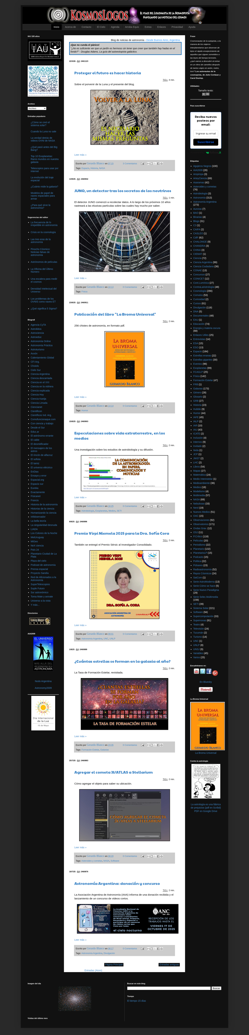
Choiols (35, 366)
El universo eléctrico (41, 467)
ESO (196, 347)
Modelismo (199, 491)
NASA (102, 168)
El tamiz (35, 463)
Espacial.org (37, 479)
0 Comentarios (130, 287)
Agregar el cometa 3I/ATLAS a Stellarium (113, 772)
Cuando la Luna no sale (43, 131)
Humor (85, 410)
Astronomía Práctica (42, 345)
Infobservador (38, 516)
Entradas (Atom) (93, 970)
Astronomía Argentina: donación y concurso (117, 883)
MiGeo (34, 541)
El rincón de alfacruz (42, 455)
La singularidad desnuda (44, 525)
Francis (35, 500)
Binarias (197, 217)
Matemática (199, 474)
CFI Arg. (35, 361)
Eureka (34, 488)
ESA (195, 343)
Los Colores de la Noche (44, 533)
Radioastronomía (202, 569)
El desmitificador (40, 444)
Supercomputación (203, 616)
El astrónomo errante (42, 435)
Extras (148, 27)
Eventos (197, 363)
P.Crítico (197, 536)
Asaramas (198, 182)
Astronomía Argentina (91, 638)
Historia (94, 168)
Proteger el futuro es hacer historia (107, 72)
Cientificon (36, 411)
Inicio (56, 27)
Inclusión (198, 437)
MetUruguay (37, 537)
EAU (195, 319)
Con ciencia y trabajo (42, 423)
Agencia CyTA (38, 324)
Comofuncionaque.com (43, 419)
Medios (112, 511)
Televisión (198, 628)
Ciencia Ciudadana (203, 266)
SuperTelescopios (40, 584)
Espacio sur (37, 484)
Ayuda (191, 27)
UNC (106, 638)
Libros (196, 466)
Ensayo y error (39, 475)
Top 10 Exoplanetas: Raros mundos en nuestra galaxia (45, 159)
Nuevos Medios (201, 512)
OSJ (195, 532)
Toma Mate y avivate (42, 596)
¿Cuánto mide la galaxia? (44, 186)
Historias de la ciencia (42, 508)
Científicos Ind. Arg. (41, 415)
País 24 (35, 549)
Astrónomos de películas (44, 262)
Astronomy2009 (43, 688)
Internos (197, 442)
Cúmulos (198, 295)
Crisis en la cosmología (43, 232)
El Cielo (101, 27)
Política (197, 561)
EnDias (35, 471)
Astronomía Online (41, 341)
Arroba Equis (132, 27)
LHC (195, 462)
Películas (198, 540)
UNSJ (196, 649)
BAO (196, 212)
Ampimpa (198, 174)
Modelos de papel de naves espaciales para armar (43, 196)
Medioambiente (201, 483)
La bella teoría (38, 520)
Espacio (85, 168)
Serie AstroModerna (204, 581)
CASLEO (198, 233)
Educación (199, 324)
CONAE (197, 270)
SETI (119, 511)
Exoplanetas (101, 511)
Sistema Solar (200, 608)
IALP (196, 421)
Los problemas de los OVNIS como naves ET (43, 300)
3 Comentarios (130, 163)
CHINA (197, 250)
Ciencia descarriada (41, 378)
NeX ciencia (37, 545)
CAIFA (196, 229)
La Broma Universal (205, 753)
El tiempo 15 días (136, 1000)
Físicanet (36, 496)
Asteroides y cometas (91, 861)
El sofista (36, 459)
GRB (196, 400)
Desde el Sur (38, 427)
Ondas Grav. (200, 528)
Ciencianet (36, 407)
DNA (196, 311)
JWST (196, 458)
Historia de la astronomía (44, 504)
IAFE (196, 417)
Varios (196, 657)
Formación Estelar (90, 750)
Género (197, 392)
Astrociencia (37, 333)
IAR (195, 425)
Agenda (115, 27)
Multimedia (199, 495)
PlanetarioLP (200, 552)
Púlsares (198, 565)
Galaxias (104, 750)
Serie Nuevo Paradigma (206, 590)
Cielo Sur (36, 370)
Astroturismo (37, 349)
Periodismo (199, 544)
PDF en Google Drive (205, 811)
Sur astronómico (39, 592)
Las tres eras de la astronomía (41, 241)
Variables (198, 653)
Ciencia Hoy (37, 394)
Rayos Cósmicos (202, 573)
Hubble (197, 409)
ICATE (196, 433)
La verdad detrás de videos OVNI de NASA (43, 139)
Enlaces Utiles (201, 335)
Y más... (35, 604)
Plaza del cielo (38, 560)
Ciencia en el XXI (40, 382)
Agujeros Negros (202, 166)
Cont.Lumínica (201, 282)
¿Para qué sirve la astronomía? (40, 206)
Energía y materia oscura (206, 328)
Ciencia (197, 258)
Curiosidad (199, 299)
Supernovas (199, 620)
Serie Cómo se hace (204, 585)
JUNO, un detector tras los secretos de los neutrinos (122, 190)
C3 (194, 225)
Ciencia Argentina (40, 374)
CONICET (198, 278)
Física (84, 291)
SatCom (197, 577)
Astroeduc (36, 337)
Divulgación (109, 953)
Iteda (196, 450)
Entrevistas (199, 339)
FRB (195, 384)
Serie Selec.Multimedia (205, 597)
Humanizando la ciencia (44, 512)
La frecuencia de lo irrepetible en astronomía (44, 224)
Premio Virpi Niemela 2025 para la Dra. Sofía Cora (121, 533)
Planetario (198, 548)
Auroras (197, 208)
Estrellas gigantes (203, 359)
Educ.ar (35, 431)
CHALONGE (200, 241)
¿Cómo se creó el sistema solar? (40, 124)
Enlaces (161, 27)
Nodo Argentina (43, 681)
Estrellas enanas (202, 355)
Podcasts (198, 557)
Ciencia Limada (39, 402)
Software (115, 861)
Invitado (197, 446)
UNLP (112, 638)
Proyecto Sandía (40, 573)
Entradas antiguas (169, 964)
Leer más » (80, 154)
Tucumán (198, 632)
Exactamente (38, 492)
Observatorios (200, 524)
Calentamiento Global (42, 357)
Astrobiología (87, 511)
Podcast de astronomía (43, 565)
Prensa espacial (39, 569)
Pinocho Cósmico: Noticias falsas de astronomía (40, 252)
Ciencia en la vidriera (42, 386)
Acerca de (70, 27)
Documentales (201, 315)
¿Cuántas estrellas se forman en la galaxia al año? (122, 661)
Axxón (34, 353)
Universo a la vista (40, 600)
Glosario (197, 396)
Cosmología (199, 291)
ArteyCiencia (200, 178)
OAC (196, 515)
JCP (195, 454)
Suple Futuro (38, 588)
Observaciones (201, 520)
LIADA (34, 529)
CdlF (196, 237)
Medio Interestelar (203, 479)
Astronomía (199, 197)
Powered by (206, 152)
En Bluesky (206, 681)
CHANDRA (199, 245)
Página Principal (114, 964)
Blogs (196, 221)
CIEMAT (197, 254)
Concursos (199, 274)
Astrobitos (36, 329)
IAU (195, 429)
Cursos (197, 303)
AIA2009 (198, 170)
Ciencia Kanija (38, 398)
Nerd (196, 507)
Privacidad (177, 27)
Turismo (197, 636)
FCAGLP (198, 372)
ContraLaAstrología (203, 287)
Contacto (86, 27)
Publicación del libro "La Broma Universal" (115, 314)
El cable (35, 439)
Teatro (196, 624)
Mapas (197, 470)
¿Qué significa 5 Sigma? (44, 308)
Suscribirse (205, 142)
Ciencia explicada (40, 390)
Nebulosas (199, 503)
